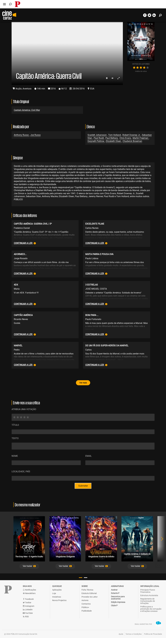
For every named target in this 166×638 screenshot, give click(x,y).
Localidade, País (21, 471)
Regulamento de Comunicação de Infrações (147, 601)
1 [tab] (80, 577)
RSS (26, 616)
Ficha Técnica (87, 590)
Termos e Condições (134, 634)
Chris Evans (126, 138)
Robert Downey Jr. (131, 135)
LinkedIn (28, 609)
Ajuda (121, 634)
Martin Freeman (141, 138)
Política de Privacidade (153, 634)
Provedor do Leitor (90, 597)
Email (88, 456)
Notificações (29, 590)
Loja (54, 593)
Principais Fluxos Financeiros (147, 591)
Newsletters (29, 593)
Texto (15, 438)
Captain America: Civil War (27, 110)
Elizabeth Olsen (114, 141)
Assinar (114, 590)
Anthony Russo (21, 135)
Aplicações (57, 590)
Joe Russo (35, 135)
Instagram (28, 606)
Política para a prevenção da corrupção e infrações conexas (150, 608)
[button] (29, 566)
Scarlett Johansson (97, 135)
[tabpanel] (29, 542)
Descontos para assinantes (118, 597)
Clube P (114, 605)
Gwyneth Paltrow (96, 141)
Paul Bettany (112, 138)
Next (160, 542)
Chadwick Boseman (132, 141)
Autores (85, 600)
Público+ (85, 607)
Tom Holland (114, 135)
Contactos (86, 604)
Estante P (115, 593)
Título (15, 425)
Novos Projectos (59, 600)
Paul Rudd (99, 138)
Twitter (27, 602)
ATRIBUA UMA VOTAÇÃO (24, 409)
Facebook (28, 599)
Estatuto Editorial (89, 593)
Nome (15, 456)
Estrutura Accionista (149, 595)
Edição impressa (118, 602)
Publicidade (87, 611)
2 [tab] (85, 577)
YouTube (28, 613)
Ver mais (83, 383)
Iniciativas (56, 597)
